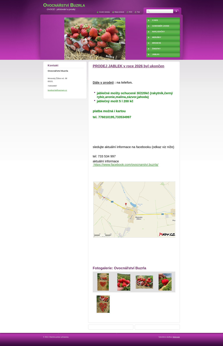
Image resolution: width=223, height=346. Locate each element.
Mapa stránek (119, 12)
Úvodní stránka (104, 12)
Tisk (138, 12)
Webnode (176, 337)
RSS (130, 12)
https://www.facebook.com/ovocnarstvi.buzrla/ (125, 164)
